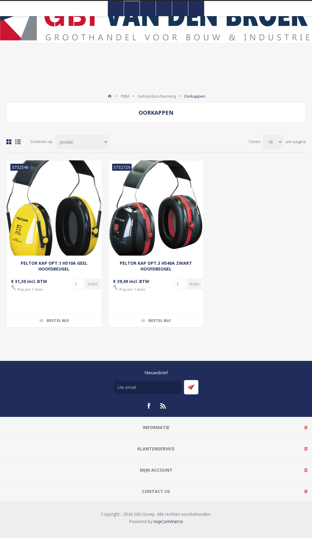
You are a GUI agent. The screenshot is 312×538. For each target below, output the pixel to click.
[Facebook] (149, 406)
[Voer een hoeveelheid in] (78, 283)
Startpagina (110, 96)
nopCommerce (168, 521)
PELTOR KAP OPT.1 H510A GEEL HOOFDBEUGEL (54, 266)
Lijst (18, 141)
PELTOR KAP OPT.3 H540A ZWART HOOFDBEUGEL (156, 266)
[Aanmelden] (147, 387)
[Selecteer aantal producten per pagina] (273, 142)
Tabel (9, 141)
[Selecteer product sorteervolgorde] (81, 142)
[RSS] (163, 406)
